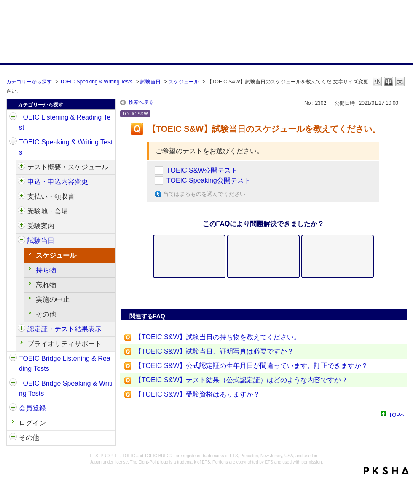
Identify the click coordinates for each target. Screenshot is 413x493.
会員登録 (32, 408)
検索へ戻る (141, 102)
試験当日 (150, 82)
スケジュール (184, 82)
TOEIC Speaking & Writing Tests (96, 82)
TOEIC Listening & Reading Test (64, 122)
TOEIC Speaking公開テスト (208, 180)
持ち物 (46, 270)
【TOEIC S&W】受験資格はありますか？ (197, 394)
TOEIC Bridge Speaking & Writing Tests (66, 388)
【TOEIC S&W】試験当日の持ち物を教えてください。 (218, 337)
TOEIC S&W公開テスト (202, 170)
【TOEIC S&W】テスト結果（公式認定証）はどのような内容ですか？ (241, 380)
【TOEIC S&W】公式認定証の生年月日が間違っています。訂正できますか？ (251, 365)
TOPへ (397, 414)
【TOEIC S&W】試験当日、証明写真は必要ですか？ (214, 351)
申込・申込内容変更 (57, 181)
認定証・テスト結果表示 (64, 329)
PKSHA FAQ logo (386, 470)
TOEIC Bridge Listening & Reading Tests (64, 363)
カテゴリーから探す (29, 82)
